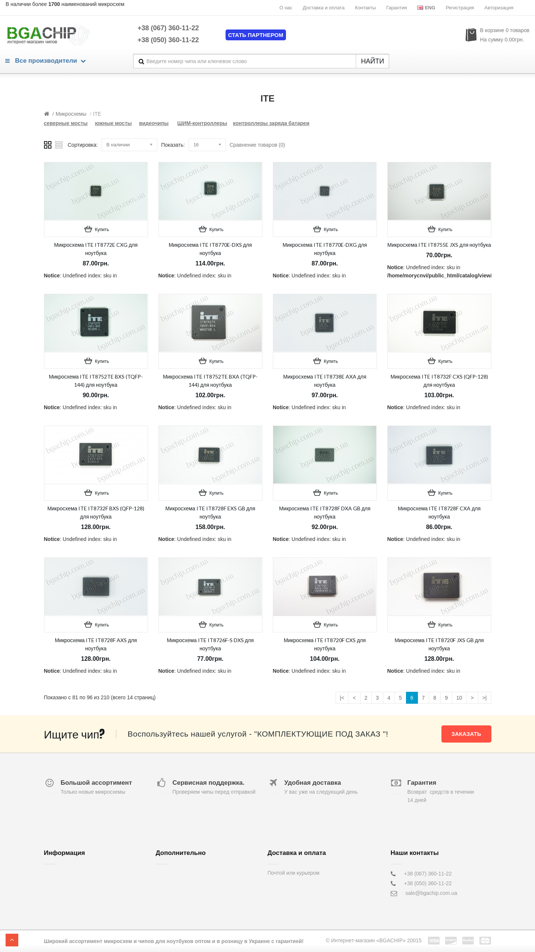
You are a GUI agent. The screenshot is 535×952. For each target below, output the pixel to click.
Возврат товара (174, 883)
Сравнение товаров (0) (257, 145)
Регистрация (460, 7)
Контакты (365, 7)
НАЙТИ (372, 61)
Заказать (466, 734)
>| (484, 698)
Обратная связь (175, 874)
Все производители (45, 60)
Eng (426, 7)
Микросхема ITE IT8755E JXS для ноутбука (439, 245)
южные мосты (113, 123)
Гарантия (396, 7)
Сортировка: (83, 145)
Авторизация (498, 7)
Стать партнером (255, 35)
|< (342, 698)
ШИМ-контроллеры (202, 123)
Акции (163, 893)
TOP (12, 940)
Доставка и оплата (323, 7)
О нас (285, 7)
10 (459, 698)
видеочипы (154, 123)
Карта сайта (170, 903)
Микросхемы (71, 114)
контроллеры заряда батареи (271, 123)
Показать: (173, 145)
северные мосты (66, 123)
